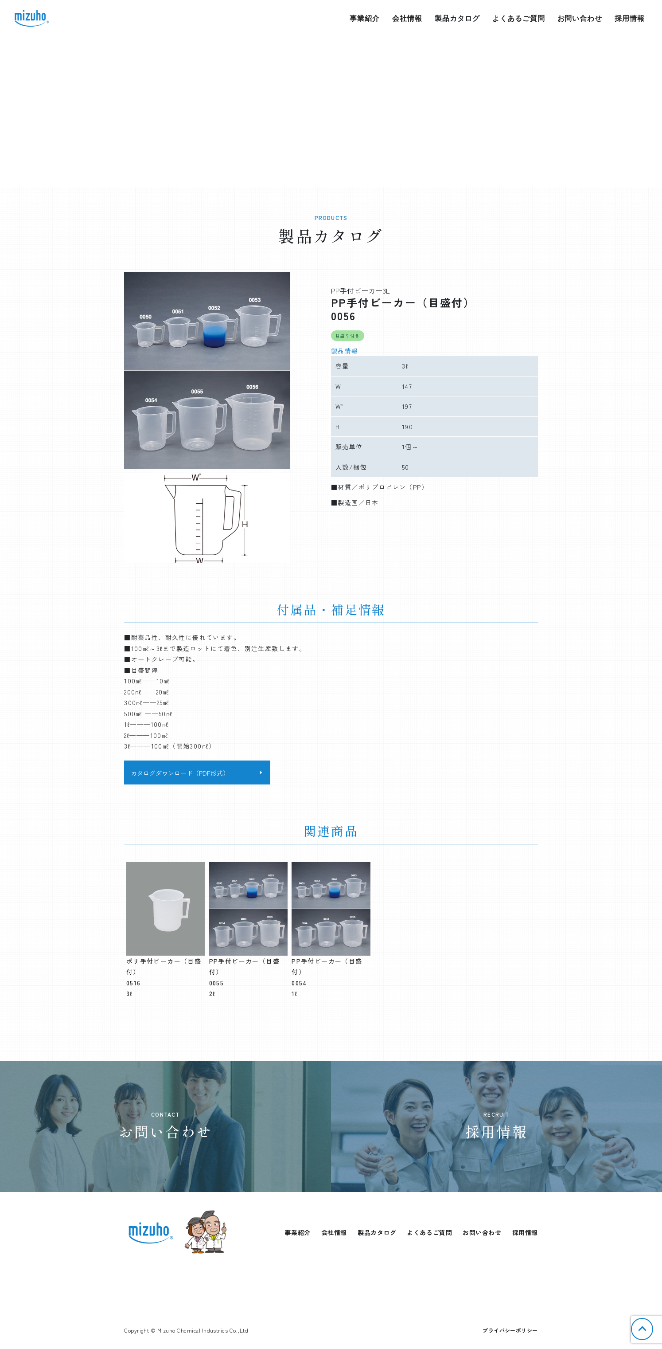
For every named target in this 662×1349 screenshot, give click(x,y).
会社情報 (407, 18)
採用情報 (630, 18)
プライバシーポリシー (510, 1330)
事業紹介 (365, 18)
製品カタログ (457, 18)
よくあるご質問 (518, 18)
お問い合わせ (580, 18)
